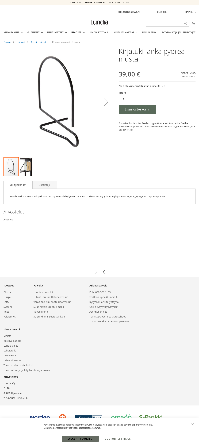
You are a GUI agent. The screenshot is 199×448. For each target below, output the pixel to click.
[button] (191, 12)
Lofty (6, 302)
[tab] (18, 185)
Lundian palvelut (43, 292)
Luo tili (162, 12)
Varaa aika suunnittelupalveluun (52, 302)
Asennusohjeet (98, 311)
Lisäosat (21, 42)
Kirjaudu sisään (129, 12)
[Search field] (167, 24)
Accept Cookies (80, 438)
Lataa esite (9, 355)
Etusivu (7, 42)
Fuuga (7, 297)
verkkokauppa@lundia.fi (103, 297)
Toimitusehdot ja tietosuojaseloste (109, 321)
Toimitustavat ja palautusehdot (107, 316)
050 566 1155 (103, 292)
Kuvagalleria (40, 311)
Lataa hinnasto (12, 360)
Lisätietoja (45, 184)
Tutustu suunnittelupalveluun (50, 297)
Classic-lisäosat (39, 42)
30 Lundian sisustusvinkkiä (49, 316)
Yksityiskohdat (18, 184)
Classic (7, 292)
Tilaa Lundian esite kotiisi (18, 365)
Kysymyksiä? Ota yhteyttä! (104, 302)
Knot (6, 311)
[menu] (99, 32)
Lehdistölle (9, 350)
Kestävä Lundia (12, 340)
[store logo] (99, 22)
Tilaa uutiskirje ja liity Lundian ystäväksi (26, 370)
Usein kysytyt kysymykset (103, 306)
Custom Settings (118, 438)
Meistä (7, 336)
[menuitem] (12, 32)
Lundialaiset (10, 345)
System (7, 306)
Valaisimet (9, 316)
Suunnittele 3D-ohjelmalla (48, 306)
